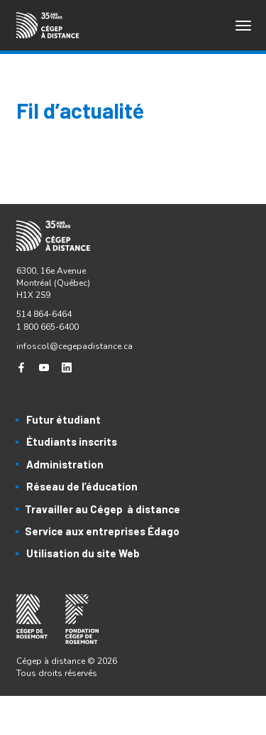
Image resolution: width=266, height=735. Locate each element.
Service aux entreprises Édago (102, 531)
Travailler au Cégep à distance (102, 509)
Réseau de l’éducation (82, 486)
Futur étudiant (63, 419)
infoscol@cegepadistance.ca (74, 346)
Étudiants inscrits (71, 441)
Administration (65, 464)
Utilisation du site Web (83, 553)
